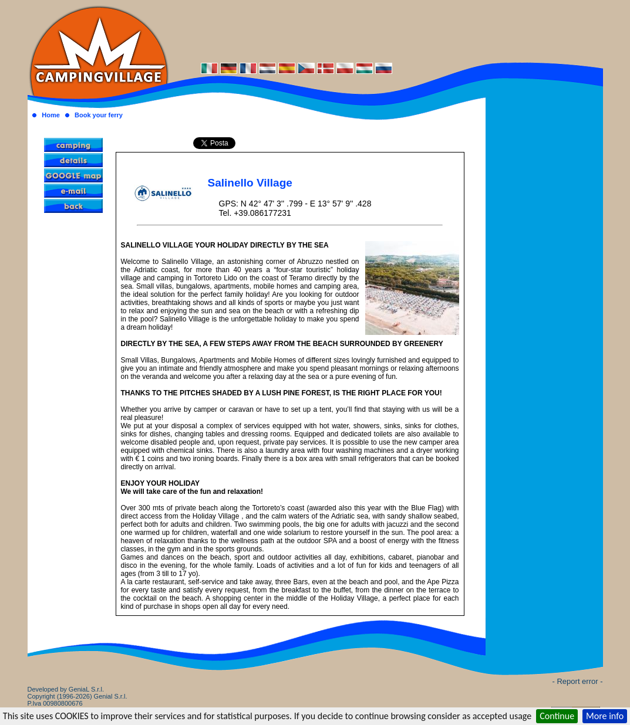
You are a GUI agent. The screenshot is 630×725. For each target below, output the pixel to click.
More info (605, 715)
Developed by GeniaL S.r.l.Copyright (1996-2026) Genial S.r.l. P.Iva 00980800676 (77, 696)
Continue (557, 715)
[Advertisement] (385, 30)
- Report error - (577, 681)
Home (51, 114)
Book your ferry (99, 114)
